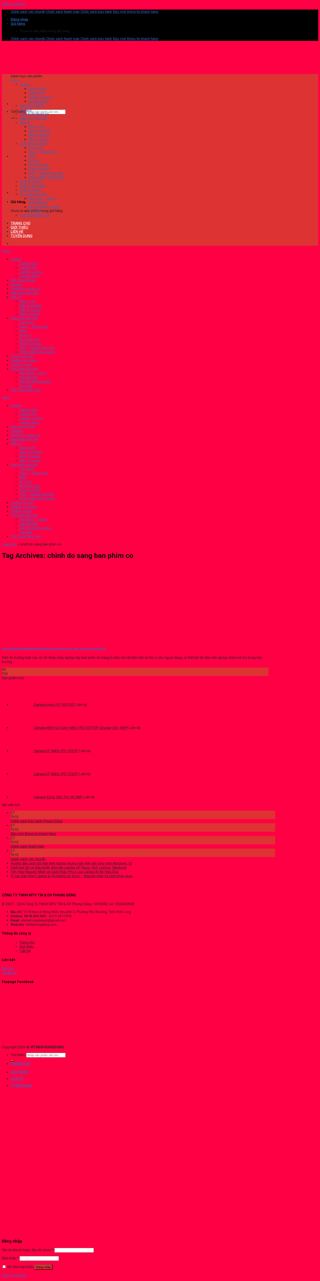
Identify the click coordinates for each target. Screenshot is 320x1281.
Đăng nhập (43, 1267)
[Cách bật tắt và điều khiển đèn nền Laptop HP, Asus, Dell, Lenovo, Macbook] (35, 640)
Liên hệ (25, 951)
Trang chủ (9, 544)
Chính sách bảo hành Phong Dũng (36, 821)
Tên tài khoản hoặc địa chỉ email (28, 1250)
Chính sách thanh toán (63, 12)
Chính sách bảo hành (96, 12)
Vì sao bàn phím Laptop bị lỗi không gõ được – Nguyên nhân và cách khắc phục (72, 876)
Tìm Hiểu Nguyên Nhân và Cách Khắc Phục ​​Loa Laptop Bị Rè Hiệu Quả (64, 872)
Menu (15, 80)
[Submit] (12, 117)
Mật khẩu (10, 1258)
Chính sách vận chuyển (28, 12)
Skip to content (13, 4)
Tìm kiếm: (18, 112)
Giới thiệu (27, 947)
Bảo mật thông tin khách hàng (135, 12)
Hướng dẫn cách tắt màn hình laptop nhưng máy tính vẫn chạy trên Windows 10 (71, 863)
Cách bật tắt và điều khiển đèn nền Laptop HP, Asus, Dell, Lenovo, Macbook (53, 648)
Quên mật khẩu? (14, 1275)
